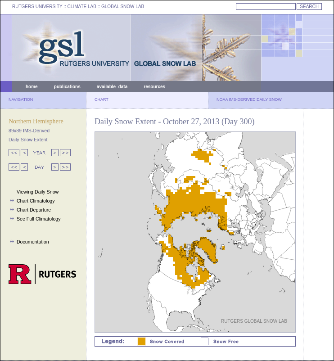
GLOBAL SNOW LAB (122, 6)
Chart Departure (34, 209)
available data (112, 86)
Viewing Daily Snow (38, 191)
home (32, 86)
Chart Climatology (36, 200)
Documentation (33, 241)
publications (67, 86)
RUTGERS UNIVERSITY (37, 6)
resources (154, 86)
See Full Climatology (39, 218)
